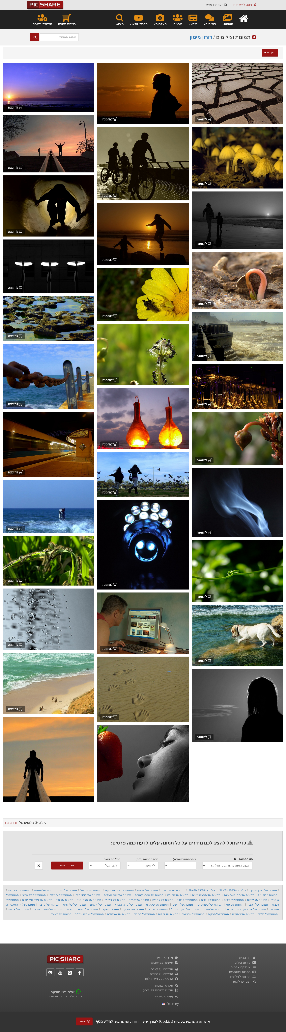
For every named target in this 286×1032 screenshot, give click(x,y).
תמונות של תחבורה (173, 890)
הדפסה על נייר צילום (162, 978)
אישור (84, 1021)
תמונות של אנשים (147, 890)
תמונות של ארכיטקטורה (149, 895)
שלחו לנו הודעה (62, 992)
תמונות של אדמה (18, 909)
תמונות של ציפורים (243, 914)
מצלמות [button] (160, 19)
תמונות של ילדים (210, 899)
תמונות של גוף (234, 904)
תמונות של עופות (168, 914)
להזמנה (204, 119)
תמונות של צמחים (162, 899)
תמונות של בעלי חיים (87, 895)
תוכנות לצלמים (243, 976)
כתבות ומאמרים (242, 972)
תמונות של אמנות (44, 890)
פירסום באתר (167, 997)
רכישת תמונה (67, 19)
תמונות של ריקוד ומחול (185, 909)
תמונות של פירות (234, 899)
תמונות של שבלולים (118, 914)
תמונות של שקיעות (157, 904)
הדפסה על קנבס (165, 969)
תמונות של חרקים (218, 914)
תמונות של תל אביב (34, 895)
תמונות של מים (64, 899)
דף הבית (247, 957)
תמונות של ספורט (177, 895)
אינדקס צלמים (243, 967)
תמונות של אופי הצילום (117, 895)
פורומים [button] (209, 19)
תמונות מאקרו (110, 909)
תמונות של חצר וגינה (89, 899)
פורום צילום (245, 962)
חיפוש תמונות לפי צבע (161, 990)
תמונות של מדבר (49, 904)
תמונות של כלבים (267, 914)
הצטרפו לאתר (42, 19)
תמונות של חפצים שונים (206, 895)
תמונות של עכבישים (193, 914)
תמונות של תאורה (61, 914)
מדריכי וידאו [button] (138, 19)
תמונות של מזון (68, 890)
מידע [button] (192, 19)
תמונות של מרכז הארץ (128, 904)
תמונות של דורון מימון (264, 890)
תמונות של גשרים (213, 909)
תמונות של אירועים (19, 890)
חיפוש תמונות (167, 985)
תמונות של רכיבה (257, 904)
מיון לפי (269, 52)
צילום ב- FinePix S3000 (202, 890)
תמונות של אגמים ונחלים (89, 914)
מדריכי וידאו (168, 957)
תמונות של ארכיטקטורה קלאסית (246, 909)
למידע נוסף (104, 1021)
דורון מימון (201, 37)
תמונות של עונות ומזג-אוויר (82, 909)
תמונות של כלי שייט (74, 904)
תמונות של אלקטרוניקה (119, 890)
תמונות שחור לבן (158, 909)
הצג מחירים (67, 865)
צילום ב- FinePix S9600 (232, 890)
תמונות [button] (227, 19)
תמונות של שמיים (139, 899)
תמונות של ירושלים (60, 895)
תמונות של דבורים (144, 914)
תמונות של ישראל (90, 890)
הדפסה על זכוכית (164, 974)
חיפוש (120, 19)
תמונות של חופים (183, 904)
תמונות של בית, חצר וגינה (239, 895)
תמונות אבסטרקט (133, 909)
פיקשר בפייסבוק (165, 962)
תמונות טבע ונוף (267, 895)
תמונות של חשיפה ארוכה (47, 909)
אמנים (178, 19)
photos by (170, 1003)
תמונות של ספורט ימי (209, 904)
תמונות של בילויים (114, 899)
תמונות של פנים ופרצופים (37, 899)
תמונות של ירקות (257, 899)
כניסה (244, 5)
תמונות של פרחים (187, 899)
